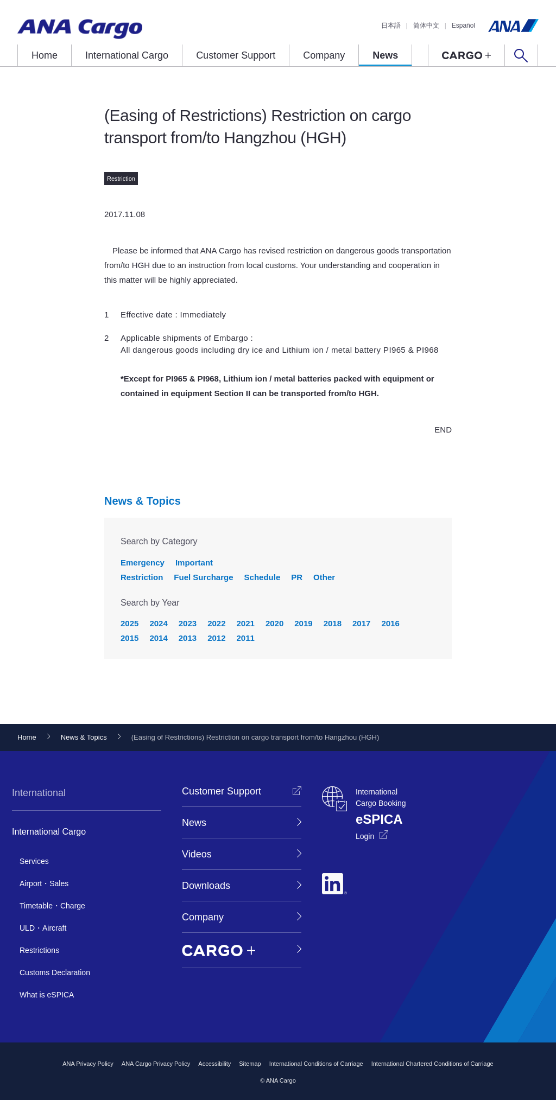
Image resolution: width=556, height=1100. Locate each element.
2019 (303, 623)
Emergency (143, 562)
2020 (274, 623)
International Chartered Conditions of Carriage (432, 1063)
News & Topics (142, 501)
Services (34, 861)
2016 (390, 623)
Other (324, 577)
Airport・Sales (44, 883)
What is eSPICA (47, 994)
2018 (333, 623)
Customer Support (235, 55)
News (385, 55)
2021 (246, 623)
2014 (158, 638)
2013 (188, 638)
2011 (246, 638)
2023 (188, 623)
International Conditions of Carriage (316, 1063)
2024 (158, 623)
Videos (197, 854)
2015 (129, 638)
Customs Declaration (55, 972)
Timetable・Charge (52, 905)
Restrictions (39, 950)
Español (463, 25)
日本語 (391, 25)
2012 (216, 638)
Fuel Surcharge (203, 577)
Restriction (142, 577)
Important (194, 562)
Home (44, 55)
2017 (361, 623)
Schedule (262, 577)
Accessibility (214, 1063)
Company (324, 55)
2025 (129, 623)
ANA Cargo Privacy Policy (156, 1063)
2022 (216, 623)
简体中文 (426, 25)
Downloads (206, 886)
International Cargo (126, 55)
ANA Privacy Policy (87, 1063)
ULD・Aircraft (43, 928)
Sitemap (250, 1063)
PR (296, 577)
